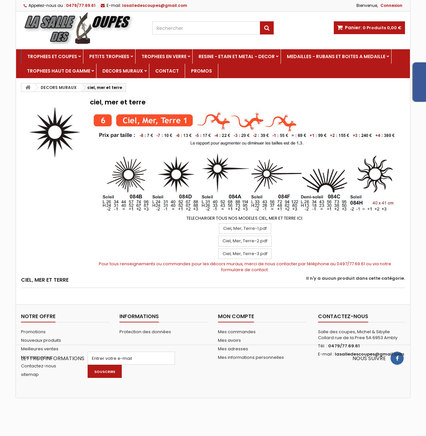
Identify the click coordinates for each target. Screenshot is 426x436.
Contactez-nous (38, 366)
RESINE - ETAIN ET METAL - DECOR (237, 56)
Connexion (391, 5)
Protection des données (145, 332)
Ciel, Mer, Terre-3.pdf (245, 254)
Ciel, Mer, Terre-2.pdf (245, 241)
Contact (167, 71)
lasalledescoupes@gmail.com (369, 354)
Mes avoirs (229, 340)
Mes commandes (237, 332)
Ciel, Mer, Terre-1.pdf (245, 228)
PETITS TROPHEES (109, 56)
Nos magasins (36, 357)
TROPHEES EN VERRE (163, 56)
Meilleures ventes (39, 349)
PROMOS (201, 71)
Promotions (33, 332)
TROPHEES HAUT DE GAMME (58, 71)
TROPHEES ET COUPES (52, 56)
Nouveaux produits (41, 340)
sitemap (30, 374)
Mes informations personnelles (251, 357)
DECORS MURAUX (122, 71)
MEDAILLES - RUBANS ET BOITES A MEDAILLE (336, 56)
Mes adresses (233, 349)
